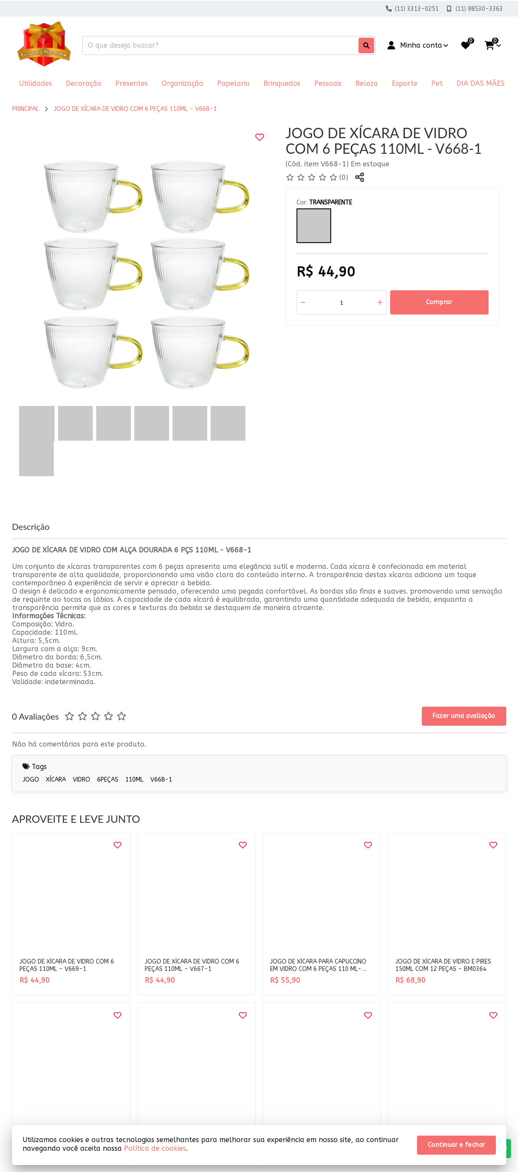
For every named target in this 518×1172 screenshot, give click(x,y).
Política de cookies (155, 1148)
